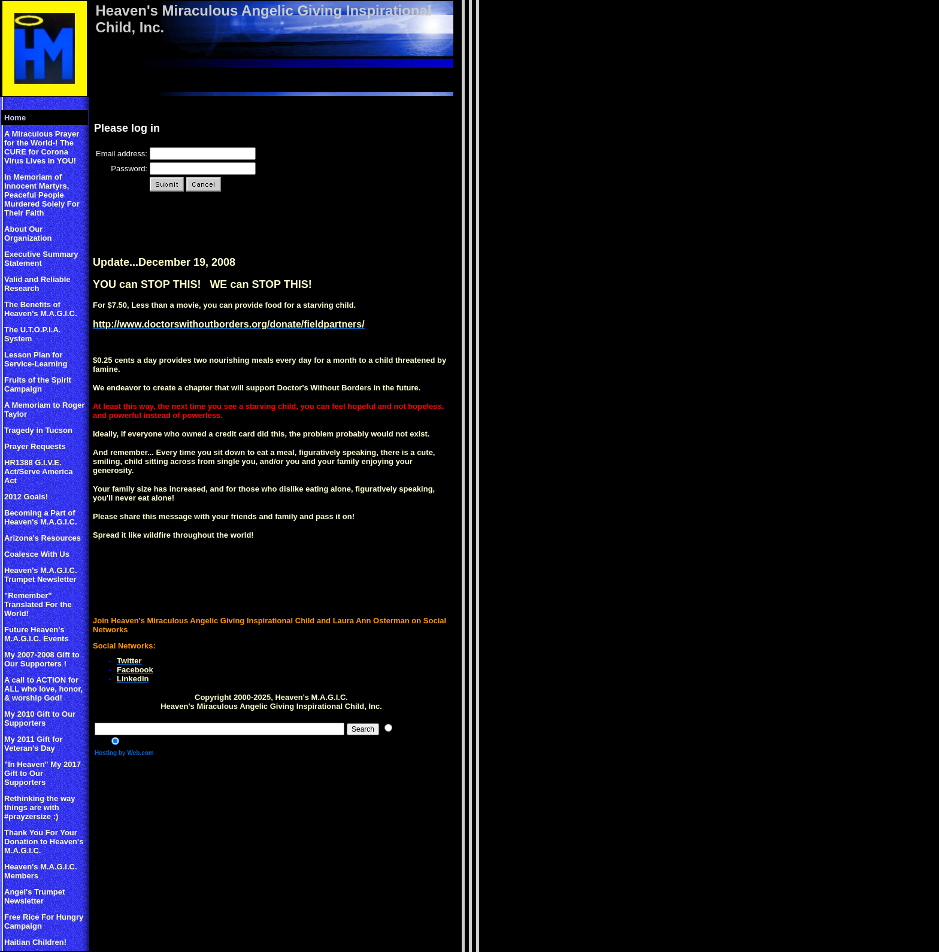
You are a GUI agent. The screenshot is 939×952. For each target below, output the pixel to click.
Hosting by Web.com (124, 753)
